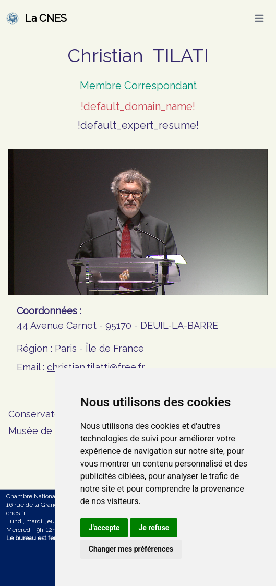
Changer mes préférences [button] (131, 549)
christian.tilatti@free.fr (96, 367)
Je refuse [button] (153, 527)
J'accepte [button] (104, 527)
